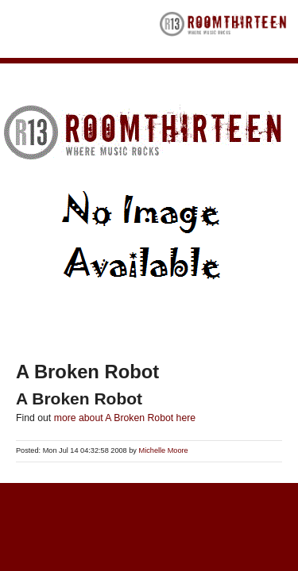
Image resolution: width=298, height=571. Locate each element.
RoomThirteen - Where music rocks (223, 29)
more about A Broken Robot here (124, 417)
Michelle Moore (163, 450)
